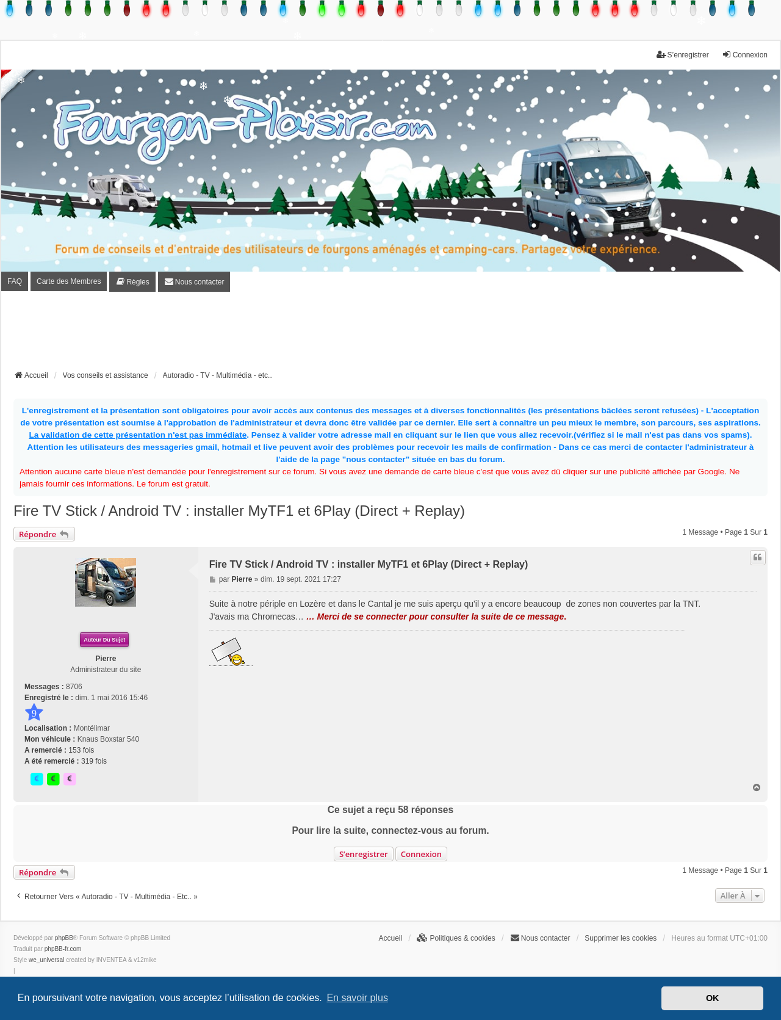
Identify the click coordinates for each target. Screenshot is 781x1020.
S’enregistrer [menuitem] (683, 54)
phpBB (64, 938)
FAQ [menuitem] (14, 281)
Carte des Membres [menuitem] (69, 281)
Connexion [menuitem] (745, 54)
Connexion (421, 853)
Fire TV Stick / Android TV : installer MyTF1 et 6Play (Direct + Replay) (239, 510)
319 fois (94, 761)
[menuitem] (132, 282)
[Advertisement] (390, 334)
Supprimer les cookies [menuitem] (621, 938)
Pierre (105, 658)
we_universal (46, 960)
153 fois (81, 750)
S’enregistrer (363, 853)
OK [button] (712, 998)
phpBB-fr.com (63, 949)
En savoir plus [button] (357, 998)
